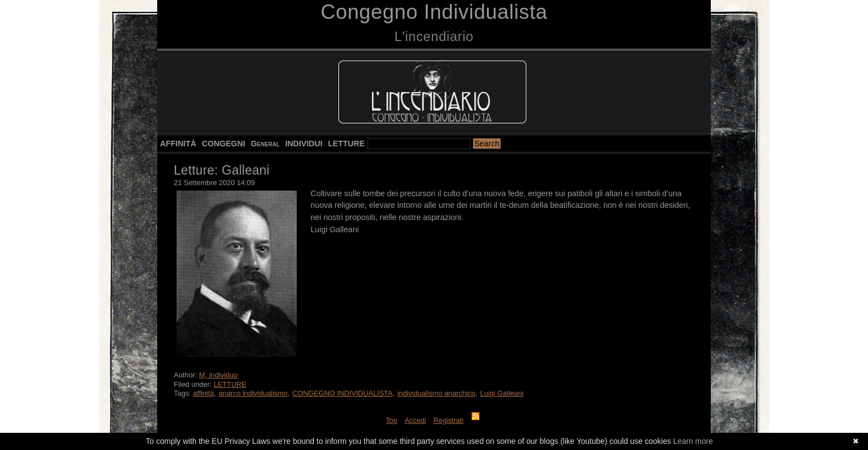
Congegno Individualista (434, 12)
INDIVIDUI (303, 143)
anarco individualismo (253, 393)
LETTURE (346, 143)
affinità (203, 393)
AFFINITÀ (178, 143)
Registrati (448, 420)
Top (391, 420)
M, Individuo (218, 375)
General (265, 143)
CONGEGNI (223, 143)
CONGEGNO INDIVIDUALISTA (342, 393)
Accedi (415, 420)
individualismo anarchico (436, 393)
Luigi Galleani (502, 393)
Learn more (693, 441)
